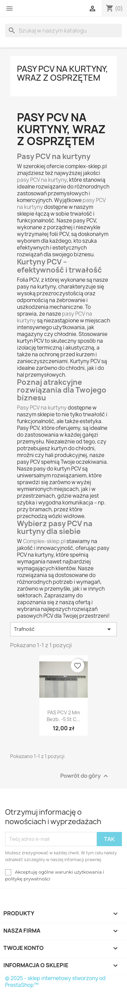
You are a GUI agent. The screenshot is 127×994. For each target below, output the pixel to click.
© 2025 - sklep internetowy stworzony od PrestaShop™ (55, 982)
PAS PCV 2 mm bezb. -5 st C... (63, 715)
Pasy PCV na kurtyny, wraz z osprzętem (62, 73)
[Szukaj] (63, 30)
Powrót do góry (85, 776)
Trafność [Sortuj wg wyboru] (63, 629)
